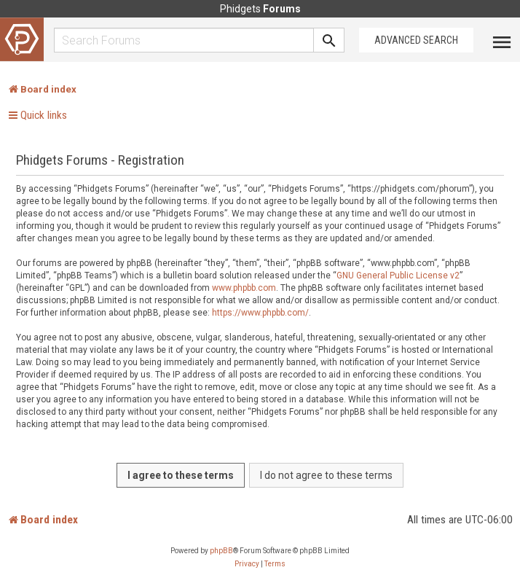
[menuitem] (247, 564)
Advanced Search (416, 40)
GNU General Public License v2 (398, 275)
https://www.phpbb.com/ (260, 313)
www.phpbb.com (244, 288)
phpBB (221, 551)
